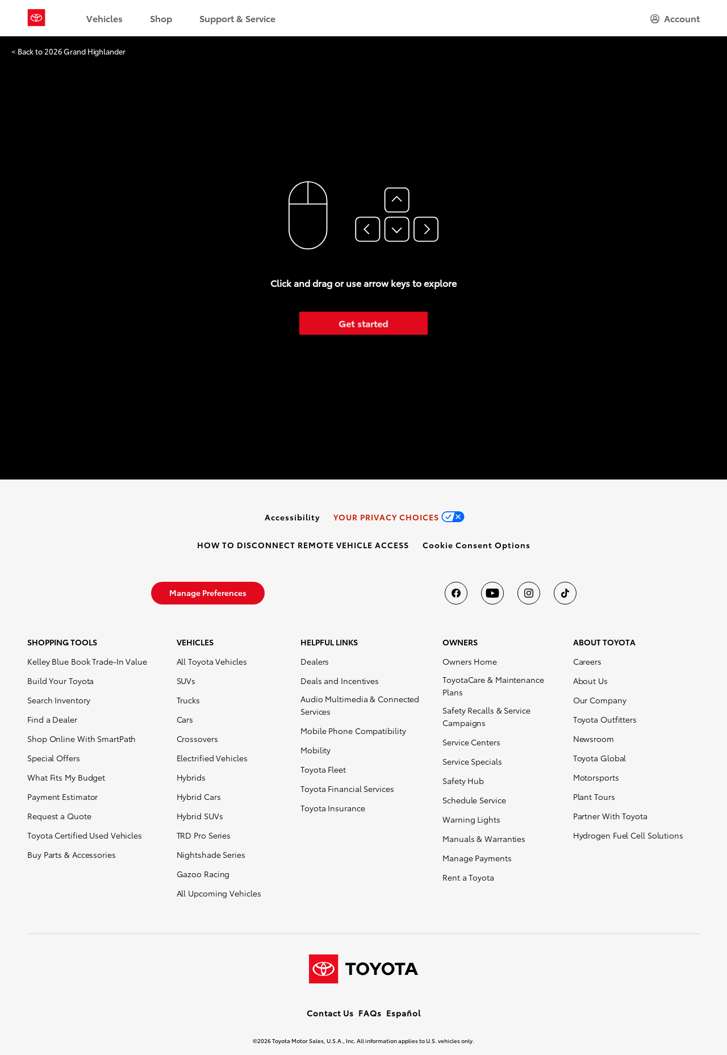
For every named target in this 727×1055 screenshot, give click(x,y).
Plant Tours (594, 796)
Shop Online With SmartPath (81, 738)
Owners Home (469, 661)
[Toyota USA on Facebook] (456, 593)
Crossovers (197, 738)
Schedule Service (473, 800)
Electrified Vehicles (212, 758)
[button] (476, 545)
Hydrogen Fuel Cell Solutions (628, 835)
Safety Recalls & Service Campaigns (486, 716)
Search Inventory (58, 700)
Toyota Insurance (332, 808)
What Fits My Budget (66, 777)
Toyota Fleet (323, 769)
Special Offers (53, 758)
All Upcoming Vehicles (219, 893)
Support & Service (237, 17)
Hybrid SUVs (200, 816)
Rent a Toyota (468, 877)
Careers (587, 661)
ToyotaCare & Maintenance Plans (493, 686)
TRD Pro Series (204, 835)
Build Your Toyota (60, 680)
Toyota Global (599, 758)
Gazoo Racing (203, 873)
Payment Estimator (62, 796)
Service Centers (471, 742)
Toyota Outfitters (605, 719)
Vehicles (104, 17)
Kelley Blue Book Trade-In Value (87, 661)
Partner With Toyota (610, 816)
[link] (292, 517)
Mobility (315, 750)
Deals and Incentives (339, 680)
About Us (590, 680)
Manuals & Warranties (483, 838)
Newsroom (593, 738)
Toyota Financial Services (347, 788)
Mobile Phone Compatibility (353, 730)
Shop (161, 17)
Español (403, 1013)
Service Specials (472, 761)
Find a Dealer (52, 719)
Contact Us (330, 1013)
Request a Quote (59, 816)
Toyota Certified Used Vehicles (84, 835)
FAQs (370, 1013)
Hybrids (191, 777)
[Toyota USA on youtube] (492, 593)
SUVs (186, 680)
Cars (185, 719)
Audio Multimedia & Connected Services (359, 705)
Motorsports (596, 777)
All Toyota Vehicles (212, 661)
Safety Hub (463, 780)
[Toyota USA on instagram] (528, 593)
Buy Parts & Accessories (71, 854)
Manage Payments (477, 858)
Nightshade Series (211, 854)
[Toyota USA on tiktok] (565, 593)
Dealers (314, 661)
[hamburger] (675, 18)
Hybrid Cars (199, 796)
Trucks (188, 700)
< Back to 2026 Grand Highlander (68, 51)
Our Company (599, 700)
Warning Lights (471, 819)
